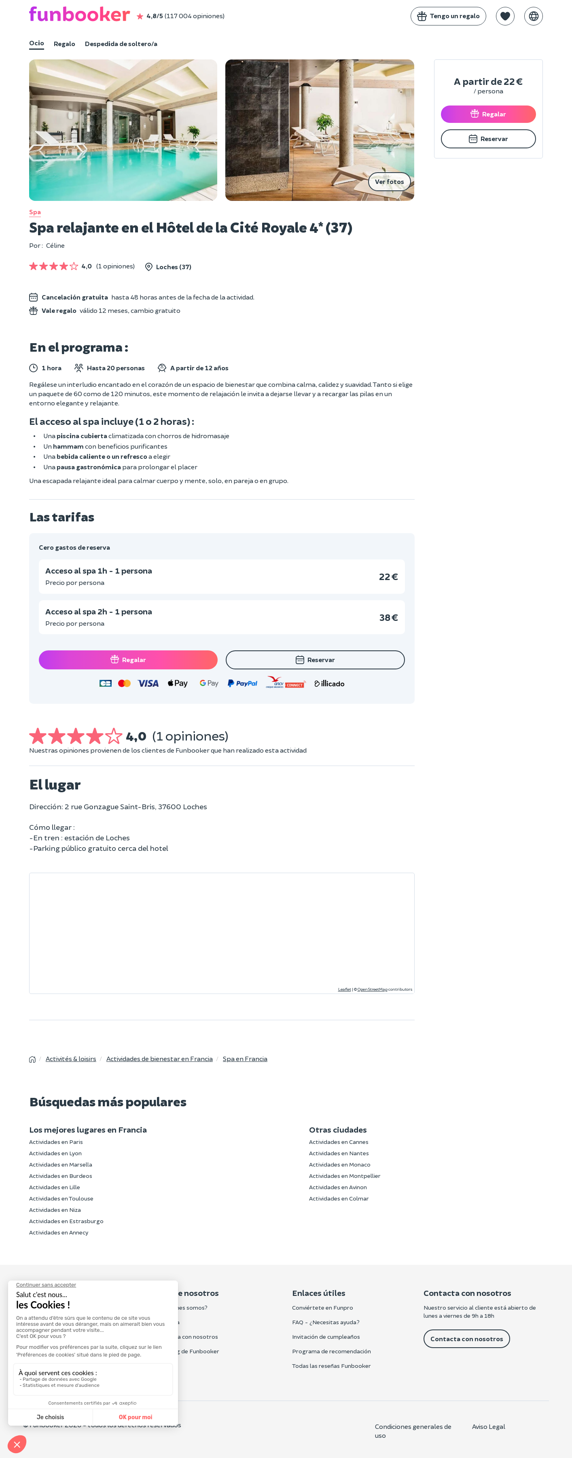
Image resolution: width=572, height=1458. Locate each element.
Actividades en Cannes (339, 1141)
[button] (505, 16)
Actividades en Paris (56, 1141)
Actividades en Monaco (340, 1164)
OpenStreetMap (373, 989)
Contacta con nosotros (466, 1338)
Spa (35, 211)
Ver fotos (389, 181)
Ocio (36, 42)
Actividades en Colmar (339, 1198)
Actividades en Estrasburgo (66, 1220)
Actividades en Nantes (339, 1153)
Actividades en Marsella (60, 1164)
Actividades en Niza (55, 1209)
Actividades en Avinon (338, 1187)
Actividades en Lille (54, 1187)
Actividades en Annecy (58, 1232)
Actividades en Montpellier (345, 1175)
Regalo (64, 43)
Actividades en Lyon (55, 1153)
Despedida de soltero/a (121, 43)
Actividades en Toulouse (61, 1198)
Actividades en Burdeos (60, 1175)
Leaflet (344, 989)
